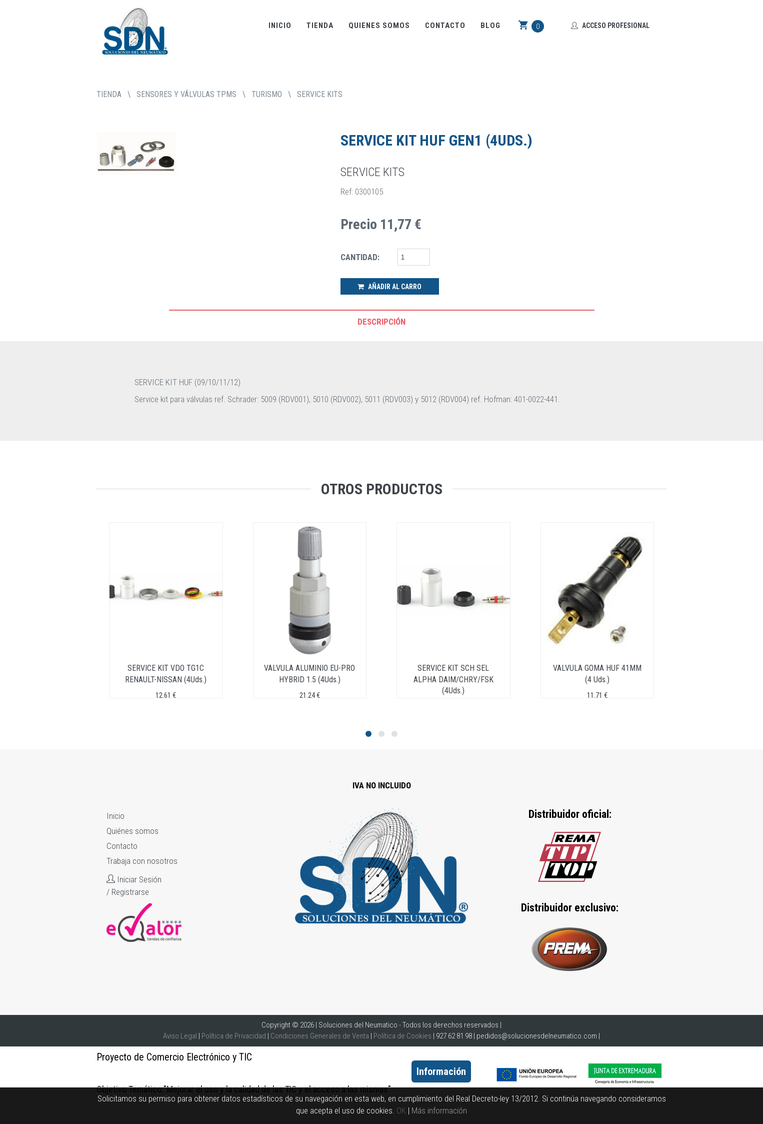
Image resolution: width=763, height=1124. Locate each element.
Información (441, 1071)
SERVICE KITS (319, 94)
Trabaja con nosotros (142, 861)
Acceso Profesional (610, 26)
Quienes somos (379, 25)
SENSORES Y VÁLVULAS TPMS (186, 94)
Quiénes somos (132, 831)
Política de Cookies (403, 1035)
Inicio (280, 25)
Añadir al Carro (390, 287)
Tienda (320, 25)
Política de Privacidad (234, 1035)
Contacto (445, 25)
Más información (439, 1110)
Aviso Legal (180, 1035)
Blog (490, 25)
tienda (109, 94)
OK (401, 1110)
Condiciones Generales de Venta (319, 1035)
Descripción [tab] (382, 322)
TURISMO (267, 94)
